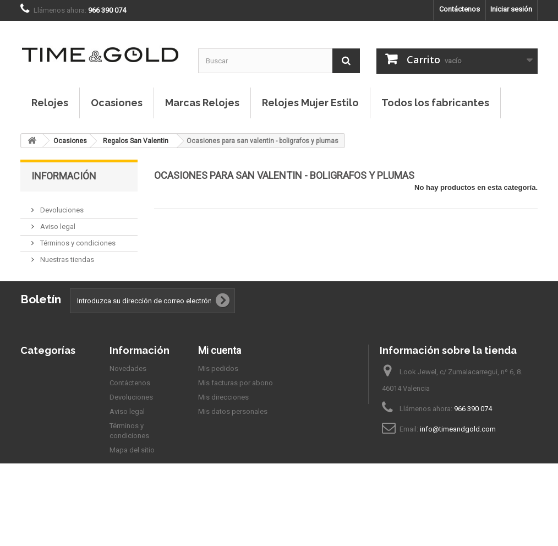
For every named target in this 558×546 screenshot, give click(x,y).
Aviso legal (57, 222)
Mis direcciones (223, 423)
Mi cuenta (219, 377)
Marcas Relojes (202, 102)
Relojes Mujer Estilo (310, 102)
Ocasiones (117, 102)
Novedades (128, 395)
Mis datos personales (232, 438)
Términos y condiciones (77, 238)
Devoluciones (61, 205)
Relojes (49, 102)
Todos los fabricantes (435, 102)
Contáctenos (459, 9)
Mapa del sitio (132, 476)
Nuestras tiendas (66, 255)
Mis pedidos (218, 395)
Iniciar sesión (511, 9)
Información (63, 176)
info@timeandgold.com (458, 455)
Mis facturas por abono (235, 409)
